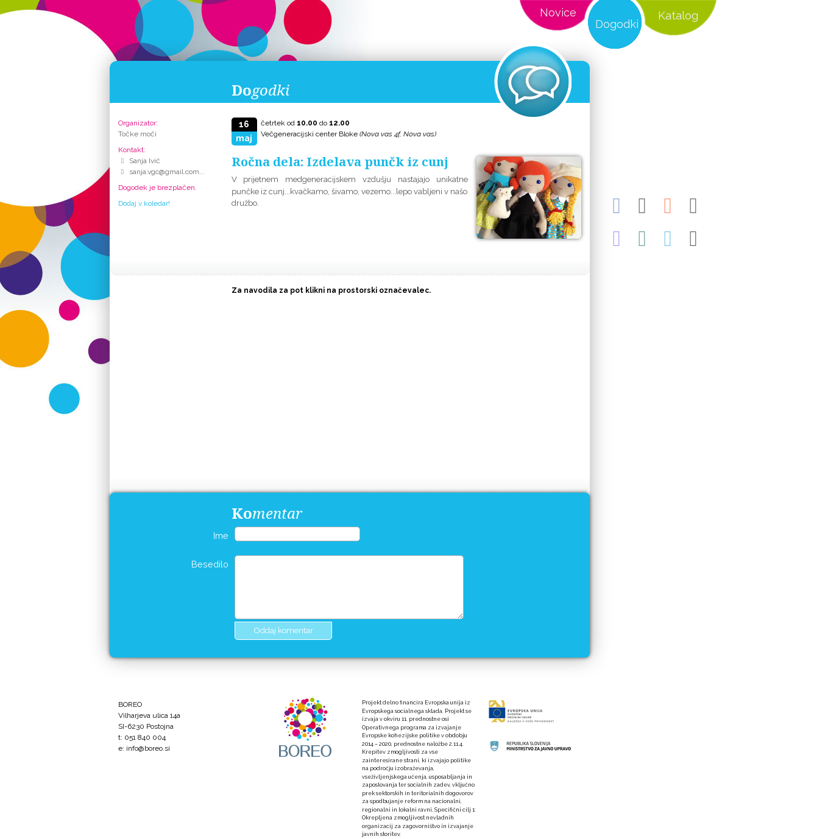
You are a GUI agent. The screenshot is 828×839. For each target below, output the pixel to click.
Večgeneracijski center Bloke (348, 134)
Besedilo (209, 564)
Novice (558, 12)
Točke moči (137, 134)
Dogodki (617, 24)
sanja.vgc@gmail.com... (167, 171)
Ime (220, 535)
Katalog (678, 15)
